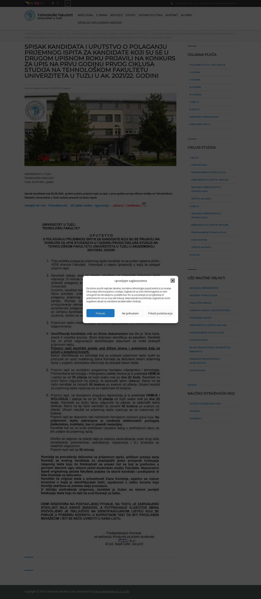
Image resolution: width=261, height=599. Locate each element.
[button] (173, 280)
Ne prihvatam (130, 313)
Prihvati (100, 313)
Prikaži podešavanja (160, 313)
